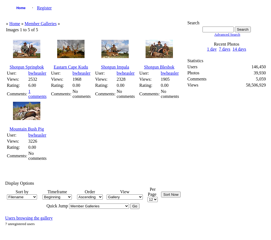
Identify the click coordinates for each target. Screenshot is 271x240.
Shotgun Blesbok (159, 67)
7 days (224, 49)
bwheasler (37, 73)
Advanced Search (227, 34)
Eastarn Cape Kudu (71, 67)
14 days (239, 49)
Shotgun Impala (115, 67)
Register (44, 8)
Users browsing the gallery (29, 218)
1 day (212, 49)
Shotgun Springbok (27, 67)
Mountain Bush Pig (27, 129)
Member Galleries (41, 23)
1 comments (37, 94)
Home (20, 8)
